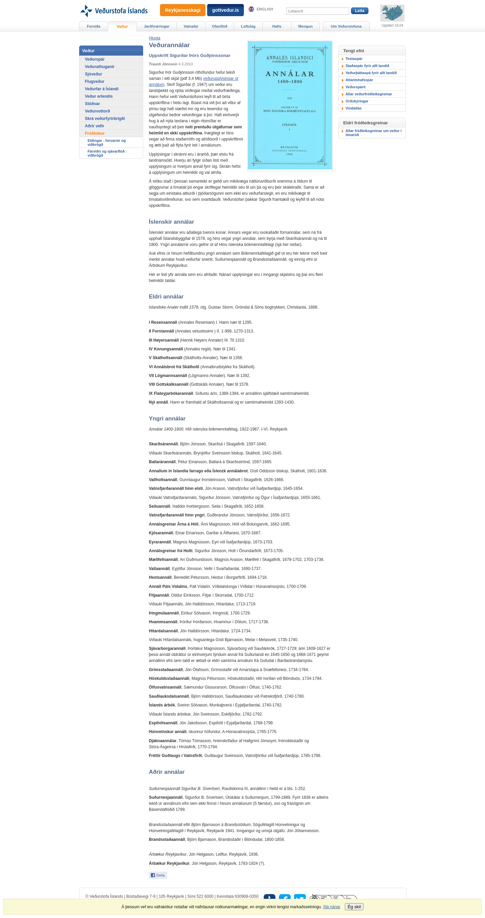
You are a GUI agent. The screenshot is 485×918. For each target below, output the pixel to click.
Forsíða (93, 26)
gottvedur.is (225, 10)
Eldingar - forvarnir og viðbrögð (107, 142)
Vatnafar (191, 26)
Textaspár (354, 59)
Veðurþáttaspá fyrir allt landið (371, 73)
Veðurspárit (355, 87)
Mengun (305, 26)
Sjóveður (93, 74)
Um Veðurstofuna (346, 26)
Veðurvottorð (97, 111)
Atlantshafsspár (359, 80)
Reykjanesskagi (182, 10)
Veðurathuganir (100, 66)
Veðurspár (95, 59)
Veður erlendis (99, 96)
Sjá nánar (331, 907)
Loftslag (248, 26)
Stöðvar (92, 103)
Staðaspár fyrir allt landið (367, 66)
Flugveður (94, 81)
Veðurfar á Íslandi (102, 89)
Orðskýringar (357, 101)
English (265, 9)
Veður (122, 26)
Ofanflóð (219, 26)
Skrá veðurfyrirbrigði (105, 118)
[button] (154, 38)
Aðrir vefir (94, 126)
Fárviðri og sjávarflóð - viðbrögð (107, 153)
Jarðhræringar (156, 26)
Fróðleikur (95, 133)
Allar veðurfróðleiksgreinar (369, 94)
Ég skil (354, 906)
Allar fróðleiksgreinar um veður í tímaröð (373, 133)
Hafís (277, 26)
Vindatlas (354, 108)
